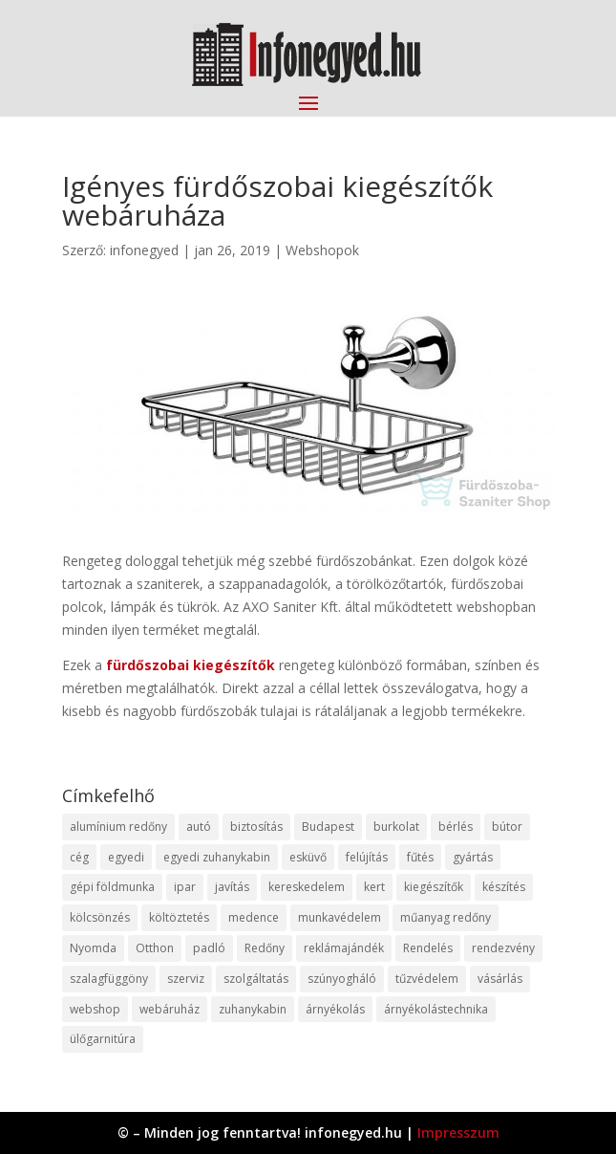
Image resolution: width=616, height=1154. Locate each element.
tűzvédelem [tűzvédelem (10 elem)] (426, 978)
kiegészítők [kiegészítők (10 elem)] (433, 887)
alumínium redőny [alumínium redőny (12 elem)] (118, 826)
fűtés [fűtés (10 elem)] (420, 857)
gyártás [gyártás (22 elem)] (473, 857)
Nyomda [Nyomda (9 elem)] (93, 948)
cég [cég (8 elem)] (79, 857)
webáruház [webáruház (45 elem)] (169, 1009)
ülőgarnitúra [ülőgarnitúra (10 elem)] (103, 1039)
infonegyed (144, 250)
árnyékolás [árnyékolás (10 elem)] (335, 1009)
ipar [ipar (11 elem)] (185, 887)
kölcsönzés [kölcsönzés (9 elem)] (100, 917)
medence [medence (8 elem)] (253, 917)
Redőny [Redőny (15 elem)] (264, 948)
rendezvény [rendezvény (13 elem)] (503, 948)
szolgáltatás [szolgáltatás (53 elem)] (255, 978)
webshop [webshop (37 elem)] (95, 1009)
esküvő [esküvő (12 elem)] (308, 857)
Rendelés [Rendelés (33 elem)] (428, 948)
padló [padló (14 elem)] (209, 948)
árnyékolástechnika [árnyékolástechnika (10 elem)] (436, 1009)
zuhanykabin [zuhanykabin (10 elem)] (253, 1009)
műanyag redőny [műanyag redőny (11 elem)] (445, 917)
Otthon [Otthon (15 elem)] (155, 948)
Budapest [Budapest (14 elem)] (328, 826)
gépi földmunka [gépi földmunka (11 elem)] (112, 887)
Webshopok (322, 250)
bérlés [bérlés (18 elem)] (455, 826)
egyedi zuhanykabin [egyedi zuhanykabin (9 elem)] (216, 857)
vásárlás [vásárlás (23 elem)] (500, 978)
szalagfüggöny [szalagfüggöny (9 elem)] (109, 978)
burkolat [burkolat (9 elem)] (396, 826)
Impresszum (458, 1132)
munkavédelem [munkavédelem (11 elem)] (339, 917)
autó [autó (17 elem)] (198, 826)
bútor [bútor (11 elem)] (507, 826)
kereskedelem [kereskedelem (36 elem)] (306, 887)
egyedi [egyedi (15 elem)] (126, 857)
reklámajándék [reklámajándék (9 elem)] (344, 948)
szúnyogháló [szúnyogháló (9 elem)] (342, 978)
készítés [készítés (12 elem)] (503, 887)
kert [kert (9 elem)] (374, 887)
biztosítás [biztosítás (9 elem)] (256, 826)
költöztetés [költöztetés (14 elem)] (179, 917)
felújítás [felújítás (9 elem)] (367, 857)
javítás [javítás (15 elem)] (232, 887)
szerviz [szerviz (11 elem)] (185, 978)
